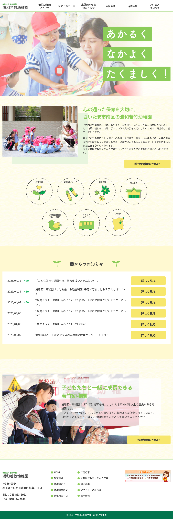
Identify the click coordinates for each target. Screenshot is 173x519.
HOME (56, 472)
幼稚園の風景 (59, 490)
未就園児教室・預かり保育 (92, 478)
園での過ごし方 (66, 6)
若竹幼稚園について (44, 6)
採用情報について (149, 440)
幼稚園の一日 (59, 495)
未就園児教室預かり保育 (88, 6)
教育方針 (57, 478)
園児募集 (111, 6)
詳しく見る (148, 281)
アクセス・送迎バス (89, 490)
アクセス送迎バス (155, 6)
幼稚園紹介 (58, 484)
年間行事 (83, 472)
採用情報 (133, 6)
